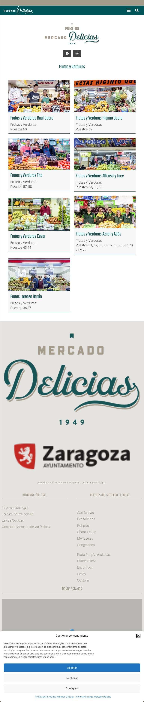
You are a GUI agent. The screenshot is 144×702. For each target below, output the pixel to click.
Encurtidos (85, 567)
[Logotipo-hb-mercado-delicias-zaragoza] (18, 10)
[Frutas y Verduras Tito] (39, 164)
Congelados (86, 545)
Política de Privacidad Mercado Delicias (54, 696)
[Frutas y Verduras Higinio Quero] (105, 107)
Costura (83, 580)
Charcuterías (86, 532)
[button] (138, 636)
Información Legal (15, 508)
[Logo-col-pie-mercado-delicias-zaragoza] (72, 379)
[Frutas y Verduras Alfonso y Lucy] (105, 165)
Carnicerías (85, 513)
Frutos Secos (86, 561)
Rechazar (72, 678)
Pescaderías (86, 519)
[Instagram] (77, 53)
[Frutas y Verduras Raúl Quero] (39, 107)
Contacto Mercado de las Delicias (26, 527)
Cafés (81, 574)
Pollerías (83, 525)
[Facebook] (67, 53)
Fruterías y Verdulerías (93, 555)
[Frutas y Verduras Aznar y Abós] (105, 224)
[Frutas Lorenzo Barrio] (39, 285)
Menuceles (85, 538)
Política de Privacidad (17, 514)
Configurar (72, 688)
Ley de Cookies (13, 520)
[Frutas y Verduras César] (39, 225)
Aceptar (72, 667)
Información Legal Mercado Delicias (93, 696)
